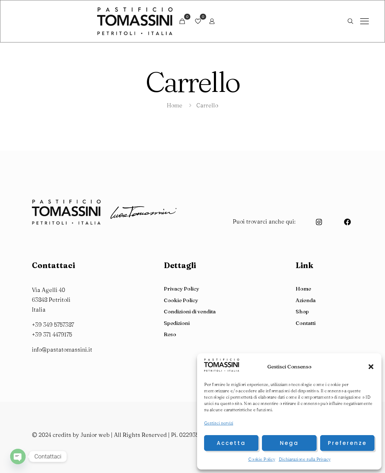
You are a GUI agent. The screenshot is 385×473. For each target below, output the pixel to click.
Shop (302, 311)
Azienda (306, 300)
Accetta (231, 443)
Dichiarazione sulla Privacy (305, 459)
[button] (370, 366)
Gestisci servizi (218, 423)
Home (174, 105)
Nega (289, 443)
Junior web (94, 434)
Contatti (306, 323)
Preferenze (347, 443)
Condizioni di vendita (190, 311)
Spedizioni (177, 323)
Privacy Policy (181, 288)
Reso (170, 334)
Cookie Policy (261, 459)
